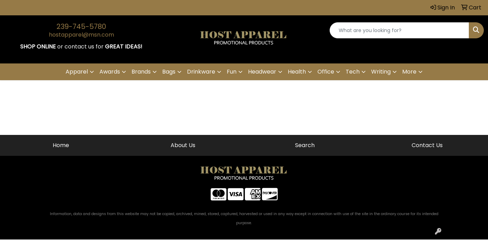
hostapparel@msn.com (81, 35)
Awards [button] (109, 72)
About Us (183, 145)
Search (305, 145)
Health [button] (297, 72)
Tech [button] (353, 72)
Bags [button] (168, 72)
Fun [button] (232, 72)
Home (61, 145)
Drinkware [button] (201, 72)
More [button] (409, 72)
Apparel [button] (77, 72)
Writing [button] (381, 72)
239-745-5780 (81, 26)
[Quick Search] (399, 30)
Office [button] (325, 72)
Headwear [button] (262, 72)
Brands (141, 72)
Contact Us (427, 145)
